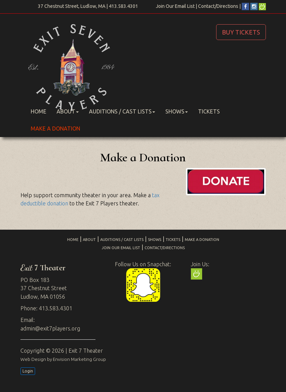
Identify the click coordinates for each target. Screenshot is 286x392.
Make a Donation (55, 128)
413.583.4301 (123, 6)
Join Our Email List (175, 6)
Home (38, 111)
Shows (176, 111)
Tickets (209, 111)
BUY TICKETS (241, 32)
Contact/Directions (218, 6)
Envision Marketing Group (79, 359)
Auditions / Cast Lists (122, 111)
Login (27, 371)
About (68, 111)
